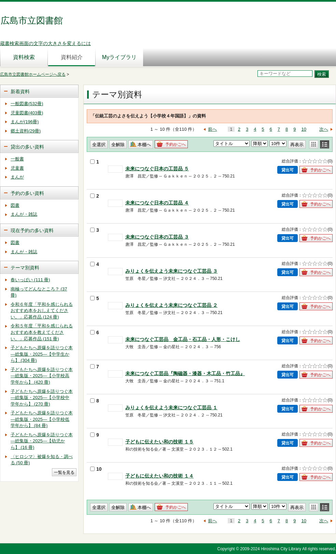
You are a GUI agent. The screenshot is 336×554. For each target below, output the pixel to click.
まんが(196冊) (25, 121)
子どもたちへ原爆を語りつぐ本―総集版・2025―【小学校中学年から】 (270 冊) (42, 398)
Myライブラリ (119, 57)
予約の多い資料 (27, 193)
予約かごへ (175, 144)
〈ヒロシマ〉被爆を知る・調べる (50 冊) (42, 460)
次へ (323, 129)
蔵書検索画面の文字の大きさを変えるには (45, 43)
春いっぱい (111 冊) (30, 279)
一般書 (17, 158)
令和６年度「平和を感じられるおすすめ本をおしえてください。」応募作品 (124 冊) (42, 310)
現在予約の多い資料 (32, 230)
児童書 (17, 168)
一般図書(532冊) (27, 103)
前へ (212, 129)
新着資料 (20, 91)
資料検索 (24, 57)
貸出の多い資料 (27, 147)
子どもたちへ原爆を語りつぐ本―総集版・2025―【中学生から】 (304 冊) (42, 354)
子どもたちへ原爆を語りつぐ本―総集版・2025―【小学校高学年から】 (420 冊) (42, 376)
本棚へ (144, 144)
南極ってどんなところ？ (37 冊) (39, 292)
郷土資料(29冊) (26, 130)
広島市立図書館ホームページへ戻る (33, 74)
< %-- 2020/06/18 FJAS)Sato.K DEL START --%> (231, 506)
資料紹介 (72, 57)
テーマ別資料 (25, 267)
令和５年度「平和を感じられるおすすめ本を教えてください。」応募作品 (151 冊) (42, 332)
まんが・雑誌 (24, 214)
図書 (15, 205)
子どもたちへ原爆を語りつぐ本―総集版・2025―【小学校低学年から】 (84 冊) (42, 419)
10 (304, 129)
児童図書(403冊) (27, 112)
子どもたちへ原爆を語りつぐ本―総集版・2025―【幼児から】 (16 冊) (42, 441)
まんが (17, 177)
